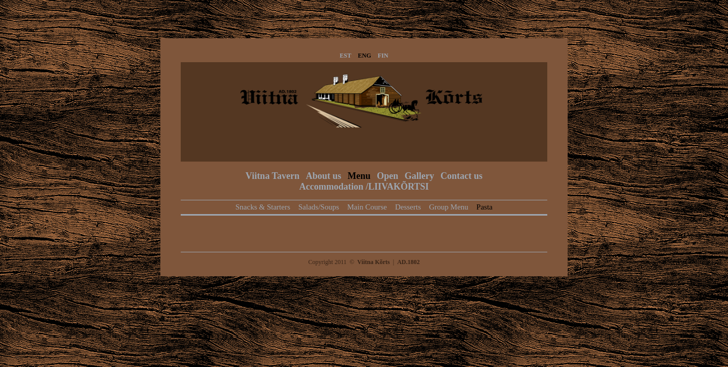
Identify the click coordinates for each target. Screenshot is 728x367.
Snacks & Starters (263, 207)
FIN (383, 55)
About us (324, 176)
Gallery (419, 176)
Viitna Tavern (272, 176)
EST (345, 55)
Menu (359, 176)
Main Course (367, 207)
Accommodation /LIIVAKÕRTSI (364, 186)
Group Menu (448, 207)
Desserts (408, 207)
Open (387, 176)
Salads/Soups (318, 207)
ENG (364, 55)
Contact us (461, 176)
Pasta (485, 207)
